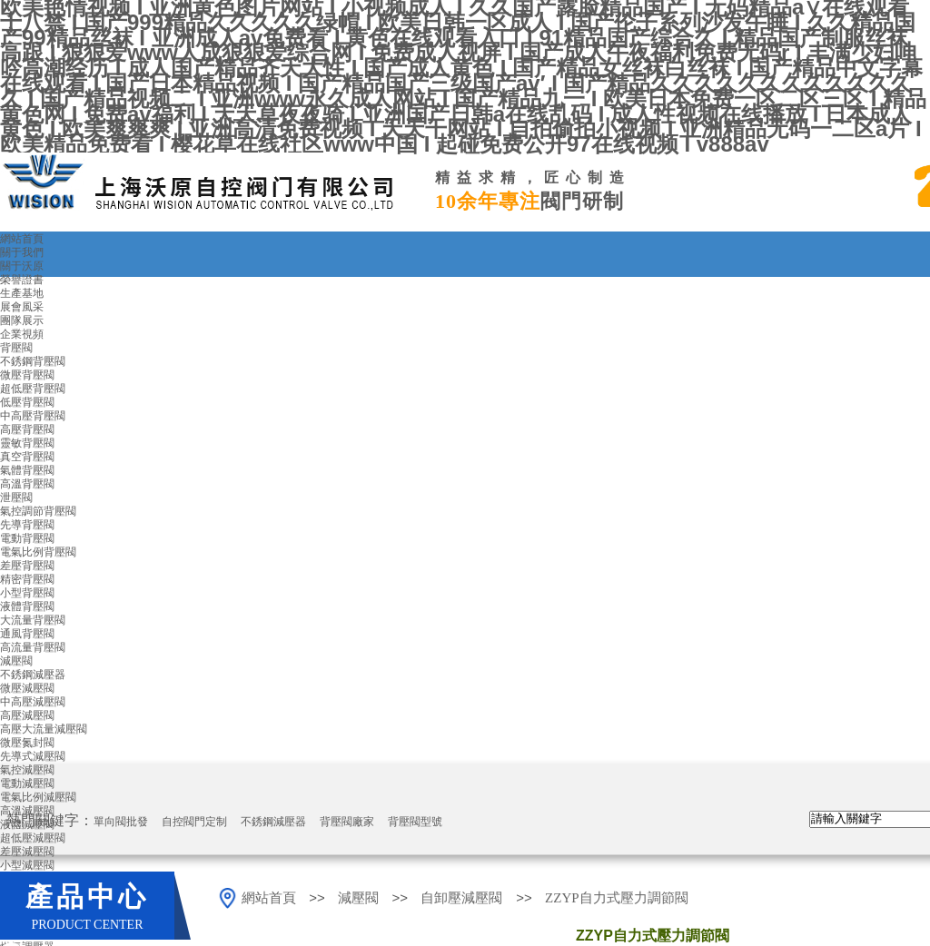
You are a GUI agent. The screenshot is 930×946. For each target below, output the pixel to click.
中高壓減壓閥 (32, 701)
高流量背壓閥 (32, 647)
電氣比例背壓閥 (38, 552)
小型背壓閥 (27, 592)
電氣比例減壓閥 (38, 797)
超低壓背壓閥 (32, 388)
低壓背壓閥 (27, 402)
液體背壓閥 (27, 606)
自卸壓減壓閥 (463, 898)
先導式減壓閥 (32, 756)
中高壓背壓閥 (32, 415)
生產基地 (22, 293)
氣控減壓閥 (27, 770)
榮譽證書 (22, 279)
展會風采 (22, 307)
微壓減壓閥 (27, 688)
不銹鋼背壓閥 (32, 361)
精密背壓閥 (27, 579)
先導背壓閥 (27, 524)
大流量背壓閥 (32, 620)
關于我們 (22, 252)
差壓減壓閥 (27, 851)
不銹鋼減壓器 (32, 674)
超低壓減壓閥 (32, 838)
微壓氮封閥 (27, 742)
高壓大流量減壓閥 (43, 729)
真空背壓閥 (27, 456)
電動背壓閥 (27, 538)
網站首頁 (22, 238)
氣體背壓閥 (27, 470)
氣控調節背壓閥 (38, 511)
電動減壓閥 (27, 783)
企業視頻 (22, 334)
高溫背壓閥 (27, 484)
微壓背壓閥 (27, 375)
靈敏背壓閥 (27, 443)
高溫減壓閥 (27, 810)
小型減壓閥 (27, 865)
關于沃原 (22, 266)
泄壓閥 (16, 497)
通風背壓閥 (27, 633)
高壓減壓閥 (27, 715)
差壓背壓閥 (27, 565)
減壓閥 (16, 661)
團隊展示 (22, 320)
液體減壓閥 (27, 824)
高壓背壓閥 (27, 429)
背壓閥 (16, 347)
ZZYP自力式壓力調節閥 (616, 898)
